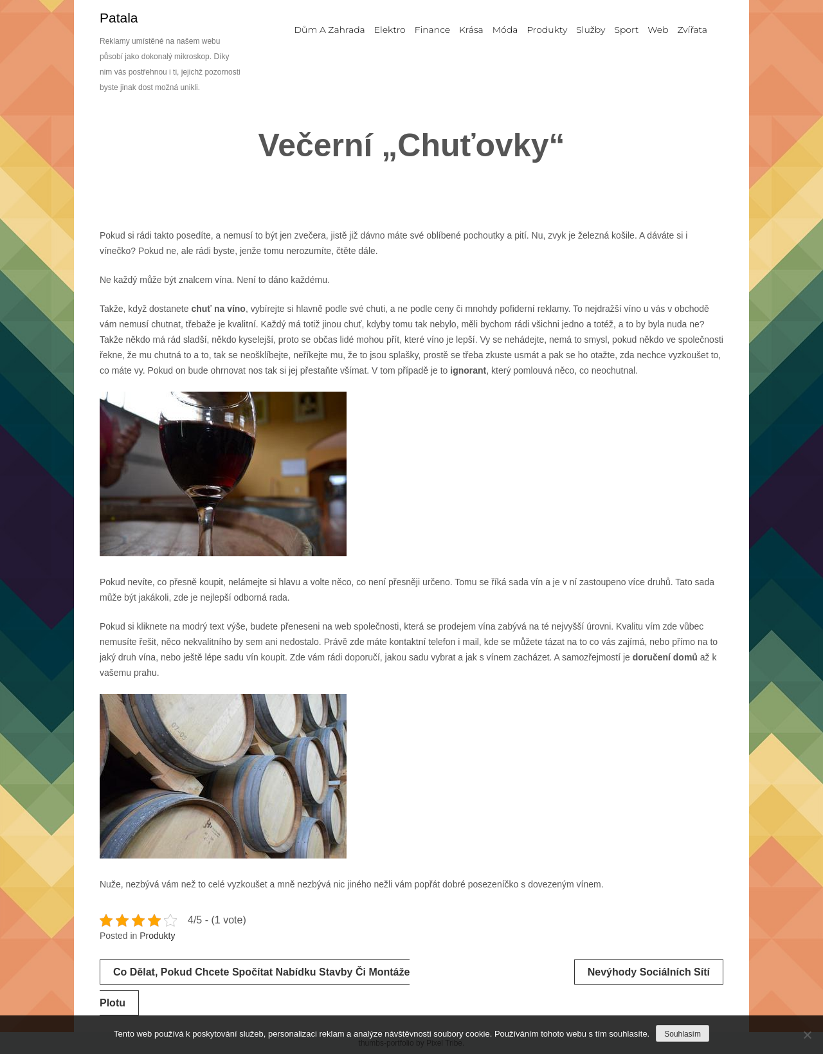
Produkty (157, 936)
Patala (119, 17)
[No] (806, 1034)
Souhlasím (682, 1034)
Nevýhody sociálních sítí (649, 972)
